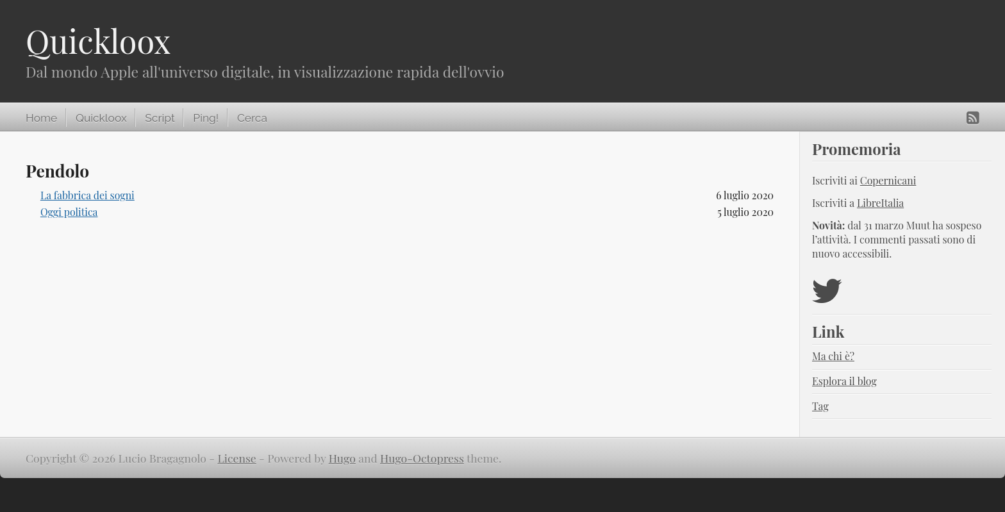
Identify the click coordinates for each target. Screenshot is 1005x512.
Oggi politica (69, 212)
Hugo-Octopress (422, 457)
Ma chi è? (833, 356)
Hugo (342, 457)
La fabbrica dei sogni (87, 195)
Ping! (206, 117)
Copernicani (888, 180)
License (237, 457)
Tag (820, 406)
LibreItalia (880, 203)
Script (159, 117)
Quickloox (98, 40)
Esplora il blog (844, 381)
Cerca (252, 117)
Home (41, 117)
